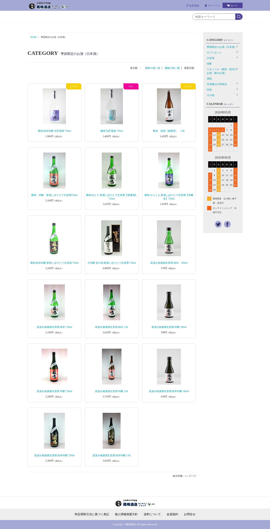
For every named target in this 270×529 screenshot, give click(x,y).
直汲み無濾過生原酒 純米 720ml (54, 327)
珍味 (209, 89)
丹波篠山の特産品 (217, 84)
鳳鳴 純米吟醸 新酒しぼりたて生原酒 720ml (54, 263)
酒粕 (209, 78)
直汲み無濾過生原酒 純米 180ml (168, 263)
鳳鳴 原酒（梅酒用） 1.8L (169, 131)
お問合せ (189, 514)
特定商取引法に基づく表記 (92, 514)
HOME (33, 37)
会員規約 (172, 514)
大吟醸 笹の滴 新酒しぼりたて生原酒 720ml (111, 263)
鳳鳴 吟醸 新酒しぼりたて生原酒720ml (54, 195)
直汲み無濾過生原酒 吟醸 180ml (169, 327)
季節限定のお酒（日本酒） (222, 47)
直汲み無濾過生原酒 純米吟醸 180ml (169, 391)
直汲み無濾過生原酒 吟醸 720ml (54, 391)
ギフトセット (214, 52)
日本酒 (210, 58)
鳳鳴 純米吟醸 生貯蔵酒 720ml (54, 131)
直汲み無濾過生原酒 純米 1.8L (111, 327)
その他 (210, 95)
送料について (152, 514)
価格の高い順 (172, 68)
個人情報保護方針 (126, 514)
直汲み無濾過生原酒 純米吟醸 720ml (54, 455)
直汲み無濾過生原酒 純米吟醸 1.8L (111, 455)
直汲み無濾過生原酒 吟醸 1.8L (111, 391)
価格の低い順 (152, 68)
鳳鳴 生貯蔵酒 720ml (111, 131)
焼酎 (209, 63)
